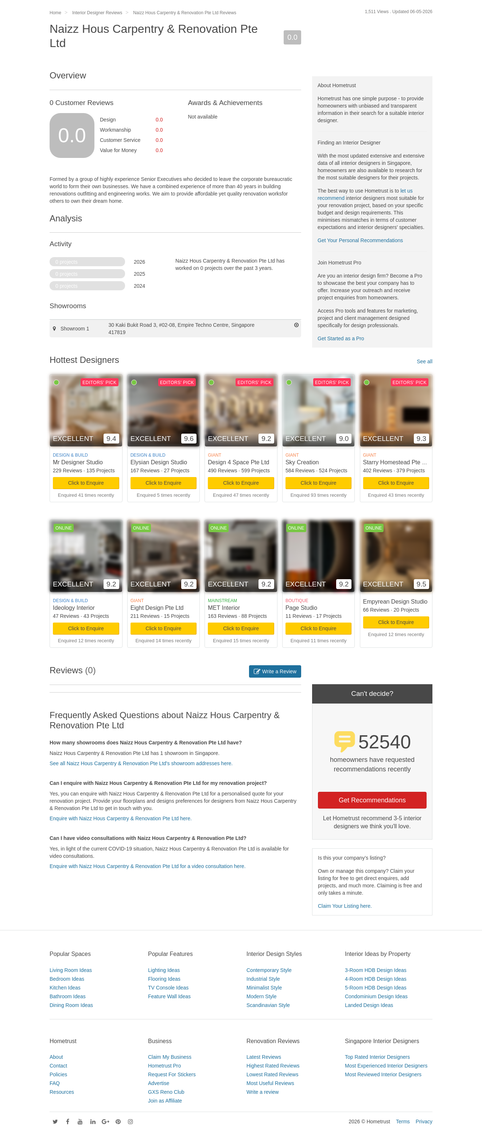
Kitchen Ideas (65, 988)
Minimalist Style (264, 988)
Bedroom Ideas (67, 979)
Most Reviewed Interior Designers (383, 1074)
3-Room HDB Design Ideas (376, 970)
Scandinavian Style (268, 1005)
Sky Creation (302, 462)
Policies (58, 1074)
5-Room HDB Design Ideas (376, 988)
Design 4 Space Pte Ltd (238, 462)
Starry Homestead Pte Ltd (396, 462)
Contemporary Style (269, 970)
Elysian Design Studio (159, 462)
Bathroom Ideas (68, 996)
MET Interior (224, 608)
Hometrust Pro (164, 1066)
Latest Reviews (263, 1057)
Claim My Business (169, 1057)
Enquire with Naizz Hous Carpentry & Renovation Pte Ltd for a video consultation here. (148, 866)
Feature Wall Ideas (169, 996)
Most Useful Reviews (270, 1083)
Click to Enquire (86, 483)
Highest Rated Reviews (273, 1066)
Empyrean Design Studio (395, 602)
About (56, 1057)
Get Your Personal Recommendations (360, 240)
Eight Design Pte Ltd (157, 608)
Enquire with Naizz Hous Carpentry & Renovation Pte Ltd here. (121, 818)
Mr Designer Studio (78, 462)
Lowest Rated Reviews (272, 1074)
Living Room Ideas (71, 970)
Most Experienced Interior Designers (386, 1066)
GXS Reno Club (166, 1092)
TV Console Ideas (168, 988)
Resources (62, 1092)
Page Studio (301, 608)
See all (424, 361)
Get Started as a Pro (341, 338)
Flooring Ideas (164, 979)
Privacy (424, 1121)
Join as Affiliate (165, 1101)
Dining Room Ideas (71, 1005)
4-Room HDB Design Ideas (376, 979)
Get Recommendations (372, 800)
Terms (403, 1121)
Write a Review (275, 671)
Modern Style (261, 996)
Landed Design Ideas (369, 1005)
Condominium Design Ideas (376, 996)
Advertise (158, 1083)
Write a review (262, 1092)
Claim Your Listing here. (345, 906)
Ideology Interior (74, 608)
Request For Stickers (172, 1074)
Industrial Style (263, 979)
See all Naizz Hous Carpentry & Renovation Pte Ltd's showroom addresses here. (141, 763)
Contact (58, 1066)
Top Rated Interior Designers (377, 1057)
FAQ (55, 1083)
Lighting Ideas (164, 970)
